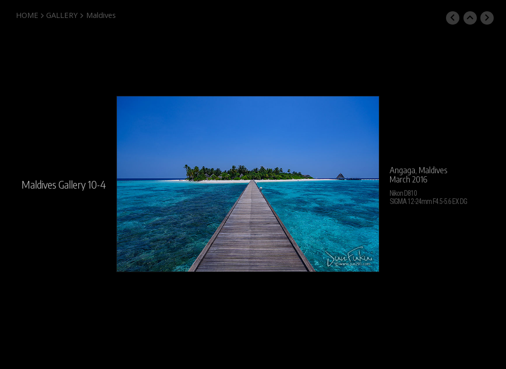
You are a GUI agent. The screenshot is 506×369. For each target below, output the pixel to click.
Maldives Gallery (54, 184)
